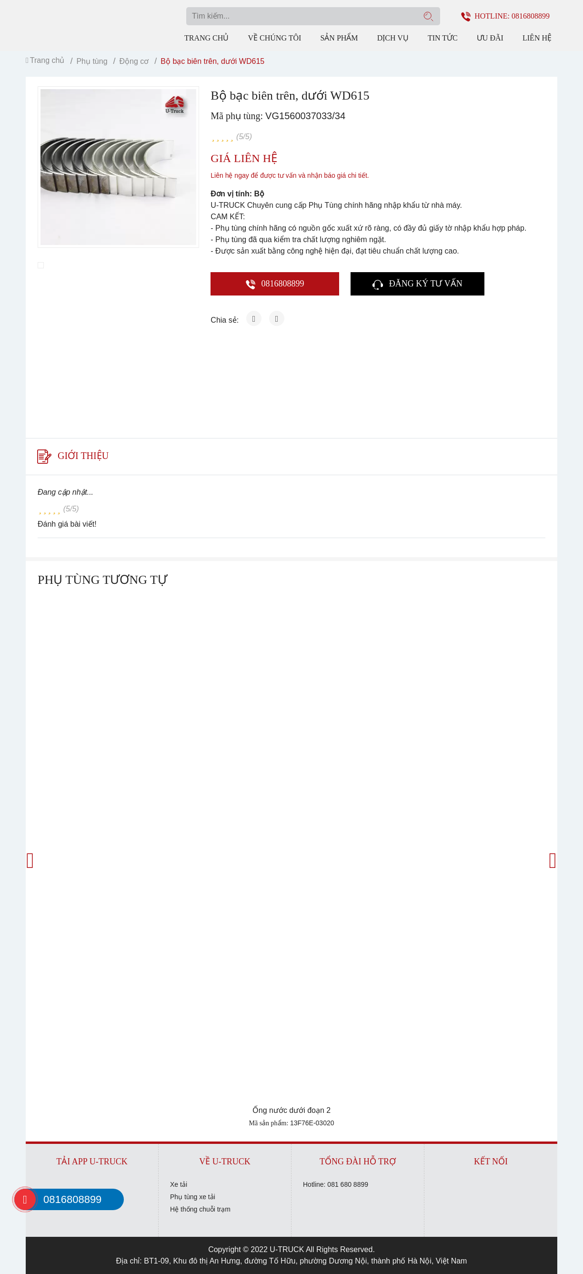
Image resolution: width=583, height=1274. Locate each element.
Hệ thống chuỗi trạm (200, 1209)
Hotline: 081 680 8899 (335, 1184)
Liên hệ (537, 38)
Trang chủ (206, 38)
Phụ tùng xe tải (192, 1197)
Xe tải (178, 1184)
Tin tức (443, 38)
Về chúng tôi (274, 38)
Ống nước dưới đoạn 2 (291, 1110)
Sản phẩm (339, 38)
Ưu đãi (490, 38)
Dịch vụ (393, 38)
